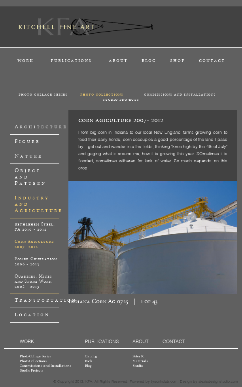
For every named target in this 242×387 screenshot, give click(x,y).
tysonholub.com (164, 381)
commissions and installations (180, 94)
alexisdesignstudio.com (218, 381)
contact (212, 61)
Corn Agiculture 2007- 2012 (34, 244)
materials (140, 361)
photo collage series (43, 94)
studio (137, 366)
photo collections (101, 94)
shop (177, 61)
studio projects (121, 99)
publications (71, 61)
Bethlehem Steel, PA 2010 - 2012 (35, 227)
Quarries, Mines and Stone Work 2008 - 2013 (33, 281)
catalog (91, 357)
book (88, 361)
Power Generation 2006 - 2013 (36, 262)
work (25, 61)
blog (149, 61)
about (118, 61)
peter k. (138, 357)
